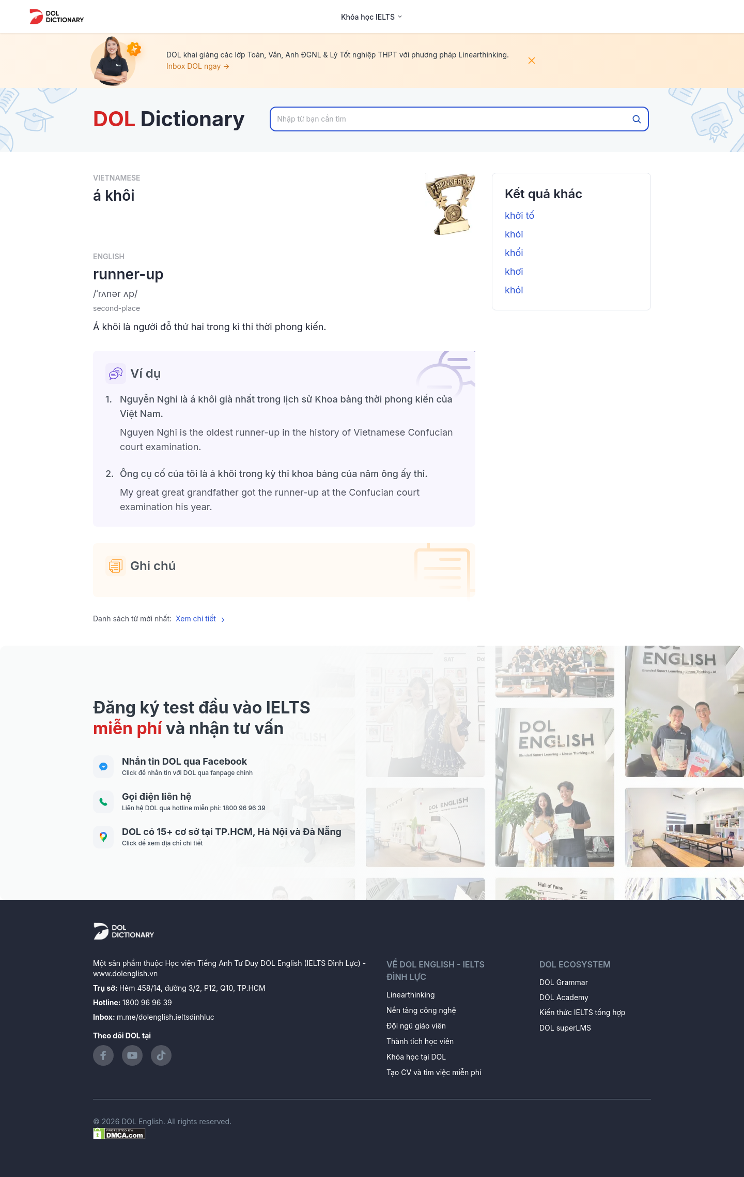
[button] (284, 294)
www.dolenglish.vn (125, 973)
